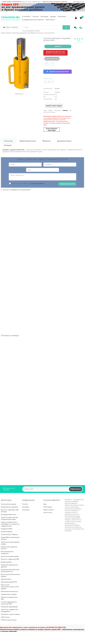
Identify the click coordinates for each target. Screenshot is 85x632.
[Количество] (49, 81)
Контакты (62, 16)
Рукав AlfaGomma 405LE (34, 30)
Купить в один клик (52, 58)
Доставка (44, 16)
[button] (53, 82)
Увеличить (20, 93)
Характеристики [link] (28, 141)
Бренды (53, 16)
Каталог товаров (11, 27)
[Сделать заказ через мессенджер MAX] (57, 72)
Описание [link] (8, 141)
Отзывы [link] (7, 145)
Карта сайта (47, 512)
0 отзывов (78, 42)
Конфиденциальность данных (33, 19)
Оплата (36, 16)
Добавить (58, 46)
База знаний (50, 19)
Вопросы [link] (46, 141)
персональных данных (37, 183)
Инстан (57, 88)
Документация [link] (64, 141)
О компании (26, 16)
